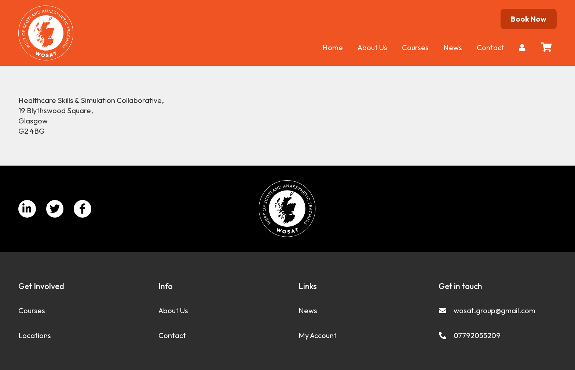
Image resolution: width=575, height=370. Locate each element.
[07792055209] (446, 335)
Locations (34, 335)
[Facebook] (82, 209)
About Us (173, 310)
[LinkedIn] (27, 209)
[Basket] (546, 47)
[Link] (45, 32)
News (308, 310)
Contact (172, 335)
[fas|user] (523, 47)
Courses (31, 310)
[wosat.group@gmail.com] (446, 311)
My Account (318, 335)
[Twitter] (55, 209)
